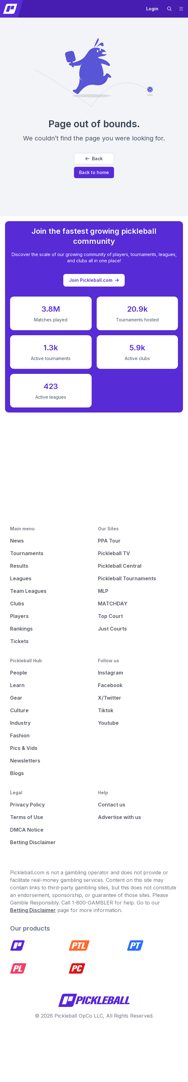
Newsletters (25, 760)
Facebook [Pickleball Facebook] (110, 685)
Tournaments (26, 553)
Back (93, 158)
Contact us (111, 804)
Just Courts (112, 629)
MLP (103, 591)
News (17, 541)
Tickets (19, 641)
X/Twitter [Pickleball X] (109, 698)
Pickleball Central (119, 566)
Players (19, 616)
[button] (169, 9)
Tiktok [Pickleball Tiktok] (105, 710)
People (18, 672)
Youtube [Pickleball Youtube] (108, 723)
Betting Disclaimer (33, 842)
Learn (17, 685)
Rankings (21, 629)
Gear (16, 698)
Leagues (20, 578)
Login (152, 8)
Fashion (20, 735)
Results (19, 566)
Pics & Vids (23, 748)
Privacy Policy (27, 804)
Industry (20, 723)
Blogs (17, 773)
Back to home (94, 172)
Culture (19, 710)
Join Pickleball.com (94, 280)
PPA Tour (109, 541)
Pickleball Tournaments (127, 578)
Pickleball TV (114, 553)
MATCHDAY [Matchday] (113, 603)
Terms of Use (26, 817)
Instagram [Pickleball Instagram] (110, 672)
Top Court (110, 616)
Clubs (17, 603)
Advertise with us (119, 817)
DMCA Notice (26, 830)
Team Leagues (28, 591)
